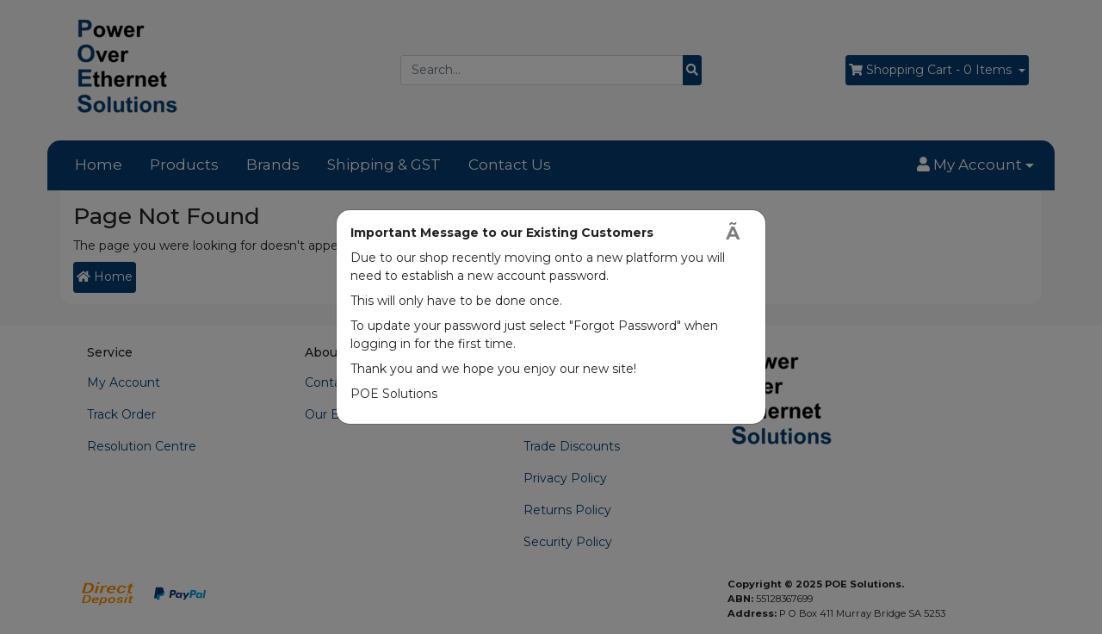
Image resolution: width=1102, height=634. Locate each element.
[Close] (739, 233)
